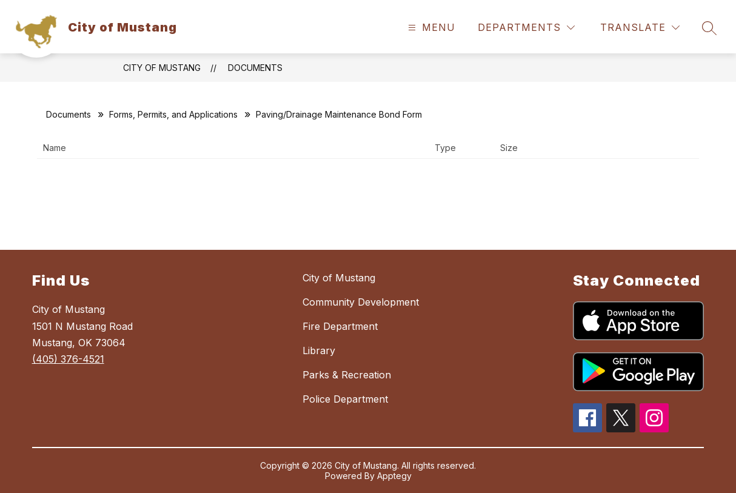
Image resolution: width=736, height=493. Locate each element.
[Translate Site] (640, 27)
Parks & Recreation (347, 375)
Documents (255, 67)
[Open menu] (430, 27)
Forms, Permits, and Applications (173, 114)
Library (319, 350)
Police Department (345, 399)
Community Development (361, 302)
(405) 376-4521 (68, 359)
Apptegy (394, 476)
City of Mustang (162, 67)
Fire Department (340, 326)
